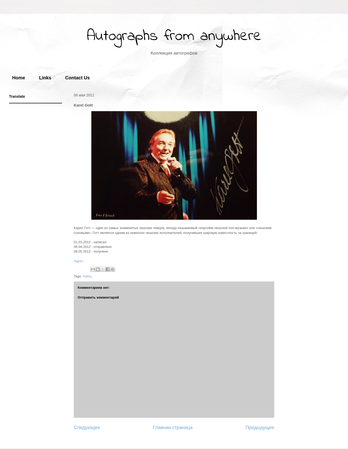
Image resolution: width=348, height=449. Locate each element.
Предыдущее (260, 427)
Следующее (87, 427)
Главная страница (172, 427)
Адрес (78, 261)
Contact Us (77, 77)
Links (45, 77)
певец (87, 276)
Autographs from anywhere (174, 36)
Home (18, 77)
